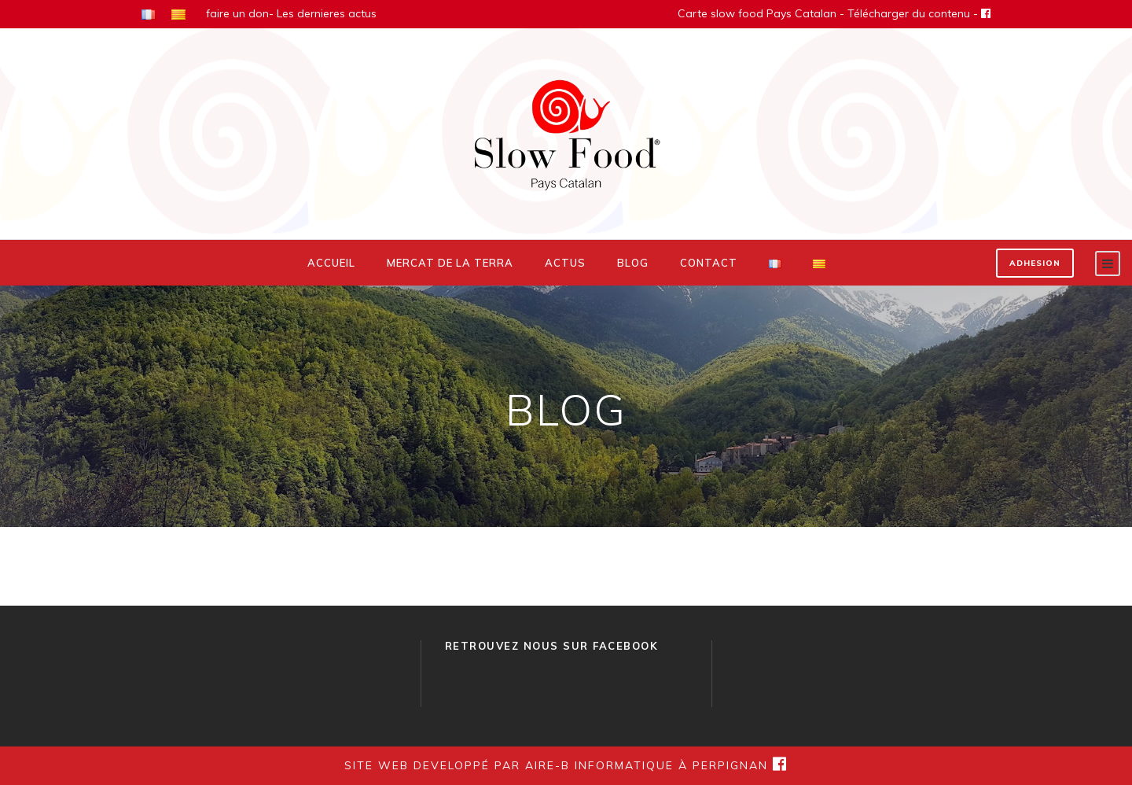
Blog (633, 262)
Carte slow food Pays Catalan (757, 13)
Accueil (331, 262)
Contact (708, 262)
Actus (565, 262)
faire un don (237, 13)
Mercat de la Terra (450, 262)
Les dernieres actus (327, 13)
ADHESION (1034, 263)
